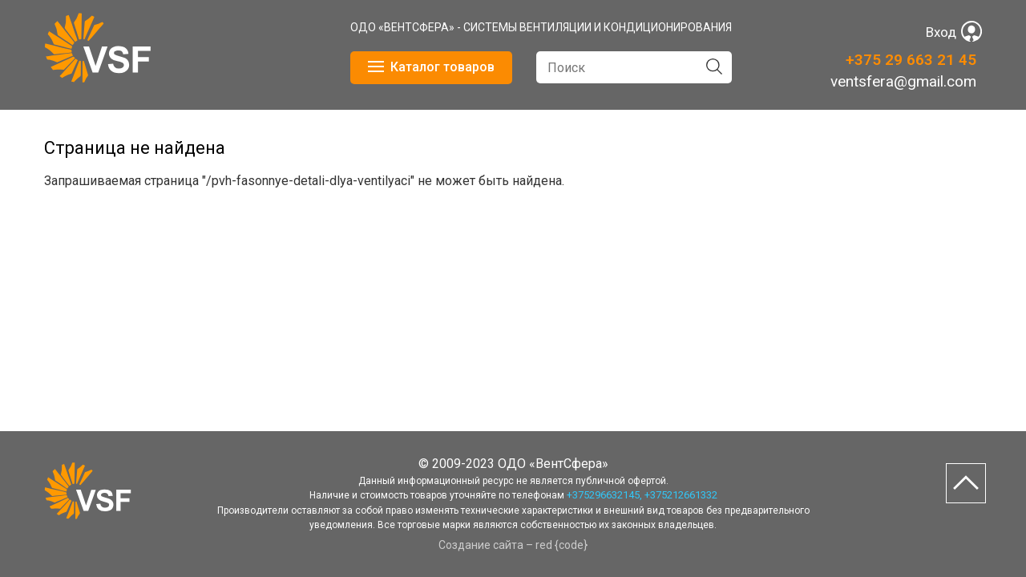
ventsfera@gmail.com (903, 81)
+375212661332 (680, 495)
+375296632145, (604, 495)
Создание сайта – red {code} (513, 545)
